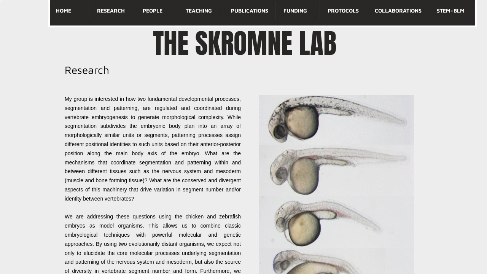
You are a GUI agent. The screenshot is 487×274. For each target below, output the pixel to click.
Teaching (199, 10)
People (152, 10)
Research (111, 10)
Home (63, 10)
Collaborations (398, 10)
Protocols (343, 10)
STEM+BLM (451, 10)
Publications (249, 10)
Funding (295, 10)
